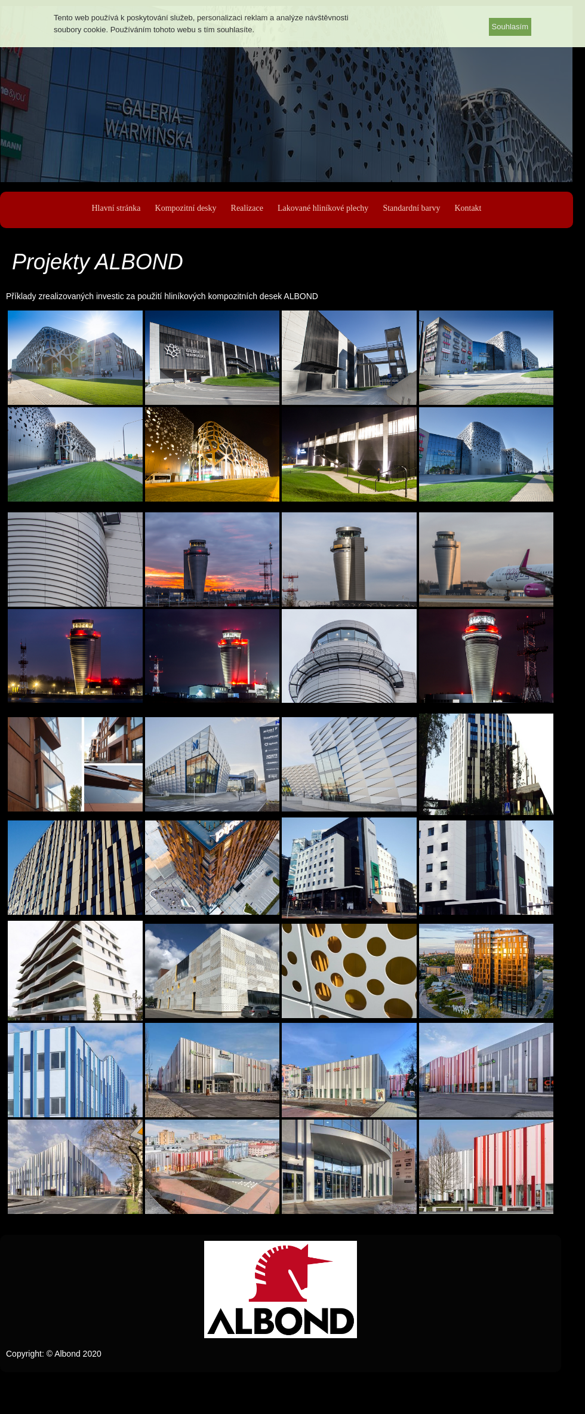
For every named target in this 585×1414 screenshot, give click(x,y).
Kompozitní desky (186, 208)
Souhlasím (510, 26)
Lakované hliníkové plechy (323, 208)
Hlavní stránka (115, 208)
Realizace (247, 208)
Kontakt (467, 208)
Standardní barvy (411, 208)
